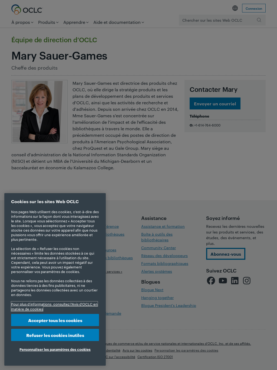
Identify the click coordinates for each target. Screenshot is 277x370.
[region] (55, 279)
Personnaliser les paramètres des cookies (55, 349)
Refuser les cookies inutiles (55, 335)
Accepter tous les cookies (55, 320)
